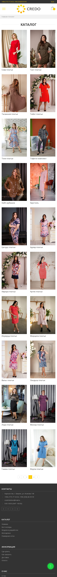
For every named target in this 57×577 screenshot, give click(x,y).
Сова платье (7, 69)
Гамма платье (8, 469)
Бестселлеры (6, 527)
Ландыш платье (37, 380)
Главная (4, 17)
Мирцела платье (38, 336)
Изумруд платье (9, 336)
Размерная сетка (8, 536)
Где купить (6, 551)
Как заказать (6, 554)
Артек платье (36, 291)
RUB (53, 2)
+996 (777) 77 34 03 (8, 2)
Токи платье (7, 158)
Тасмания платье (10, 114)
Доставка (5, 557)
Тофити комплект (38, 158)
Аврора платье (9, 291)
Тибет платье (36, 114)
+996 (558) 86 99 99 (20, 2)
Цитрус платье (8, 247)
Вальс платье (8, 380)
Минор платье (37, 424)
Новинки (5, 524)
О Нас (4, 576)
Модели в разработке (10, 530)
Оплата (4, 560)
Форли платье (36, 469)
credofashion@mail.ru (12, 500)
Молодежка (6, 533)
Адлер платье (36, 247)
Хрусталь (34, 203)
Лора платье (7, 424)
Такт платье (35, 69)
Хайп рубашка (8, 203)
